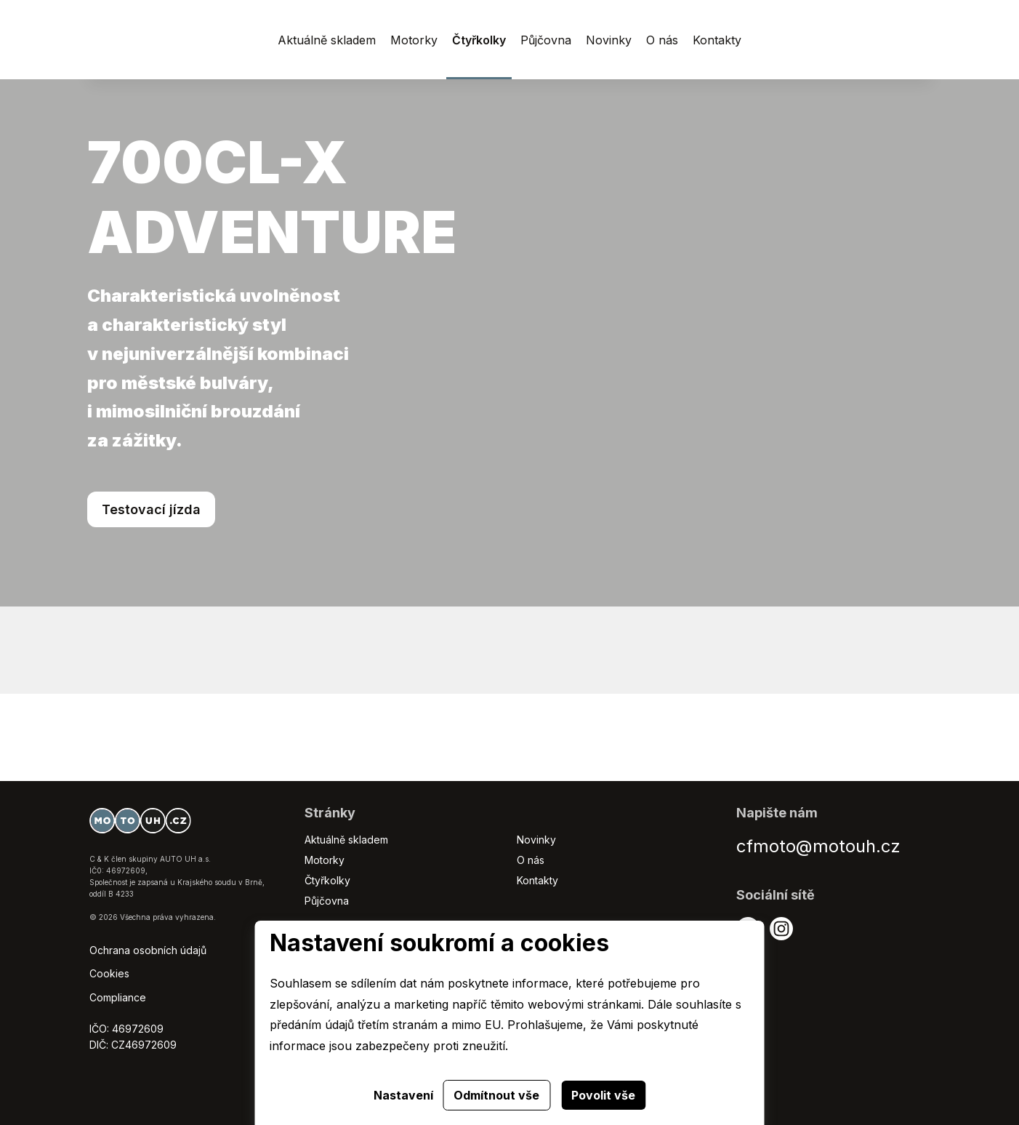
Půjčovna (327, 900)
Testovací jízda (151, 509)
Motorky (325, 860)
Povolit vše (603, 1095)
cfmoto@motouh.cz (818, 846)
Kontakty (537, 880)
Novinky (536, 839)
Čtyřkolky (327, 880)
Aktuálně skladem (346, 839)
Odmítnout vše (496, 1095)
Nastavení (403, 1095)
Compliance (117, 997)
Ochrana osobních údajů (147, 950)
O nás (530, 860)
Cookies (109, 973)
